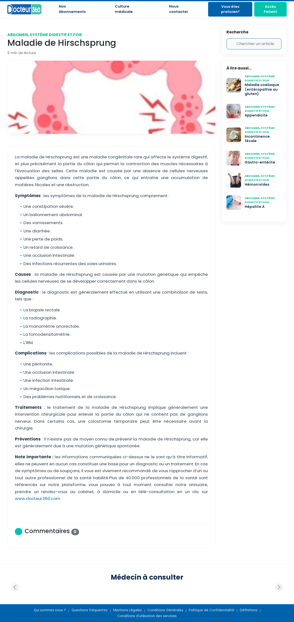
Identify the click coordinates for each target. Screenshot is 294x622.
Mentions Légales (127, 610)
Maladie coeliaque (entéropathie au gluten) (262, 89)
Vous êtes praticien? (230, 9)
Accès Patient (270, 9)
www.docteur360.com (37, 498)
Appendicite (256, 115)
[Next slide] (279, 587)
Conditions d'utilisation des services (147, 616)
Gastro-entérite (260, 162)
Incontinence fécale (257, 139)
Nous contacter (178, 9)
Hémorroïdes (257, 184)
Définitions (248, 610)
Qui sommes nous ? (50, 610)
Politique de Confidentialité (211, 610)
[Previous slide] (15, 587)
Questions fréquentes (89, 610)
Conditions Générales (165, 610)
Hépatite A (254, 206)
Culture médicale (124, 9)
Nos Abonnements (72, 9)
